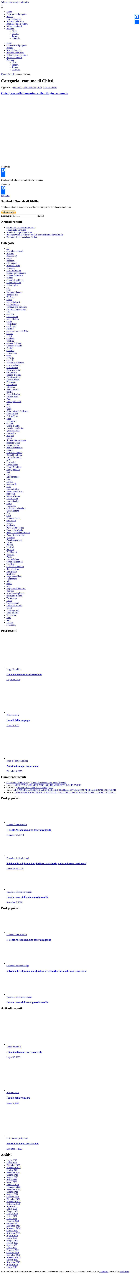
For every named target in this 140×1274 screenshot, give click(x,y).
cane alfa (10, 314)
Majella (9, 481)
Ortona (9, 523)
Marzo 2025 (11, 1163)
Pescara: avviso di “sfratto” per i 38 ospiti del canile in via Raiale (34, 235)
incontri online (12, 445)
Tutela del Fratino (14, 605)
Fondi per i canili (13, 401)
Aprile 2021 (11, 1216)
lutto (8, 479)
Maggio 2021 (12, 1214)
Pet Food (10, 549)
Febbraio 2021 (12, 1221)
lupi (8, 472)
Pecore (9, 542)
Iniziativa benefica (14, 448)
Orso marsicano (13, 518)
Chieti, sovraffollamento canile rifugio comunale (34, 93)
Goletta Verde (12, 416)
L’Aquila (16, 38)
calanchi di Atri (13, 302)
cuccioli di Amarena (15, 363)
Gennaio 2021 (12, 1223)
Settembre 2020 (13, 1233)
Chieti (14, 31)
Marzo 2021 (11, 1218)
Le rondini (11, 462)
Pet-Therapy (11, 552)
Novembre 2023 (13, 1167)
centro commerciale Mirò (17, 331)
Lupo (8, 474)
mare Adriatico (12, 489)
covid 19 (10, 358)
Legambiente (12, 465)
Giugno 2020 (12, 1240)
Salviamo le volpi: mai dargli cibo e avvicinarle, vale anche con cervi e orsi (46, 863)
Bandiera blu (12, 295)
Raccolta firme (12, 569)
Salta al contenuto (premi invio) (15, 2)
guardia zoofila (12, 431)
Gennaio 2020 (12, 1252)
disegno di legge (13, 375)
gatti (8, 406)
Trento (9, 600)
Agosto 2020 (12, 1235)
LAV (8, 460)
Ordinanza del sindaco (16, 508)
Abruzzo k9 (11, 256)
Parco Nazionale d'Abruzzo (18, 532)
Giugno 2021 (12, 1211)
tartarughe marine (14, 596)
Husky (9, 438)
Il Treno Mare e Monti (16, 440)
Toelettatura (11, 598)
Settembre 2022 (13, 1189)
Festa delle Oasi (13, 394)
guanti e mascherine (15, 428)
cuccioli (9, 360)
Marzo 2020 (11, 1247)
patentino (10, 537)
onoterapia (11, 506)
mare (8, 486)
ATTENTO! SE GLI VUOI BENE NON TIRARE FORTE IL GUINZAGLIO (48, 785)
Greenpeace (11, 421)
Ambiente (10, 268)
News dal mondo (13, 19)
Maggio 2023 (12, 1177)
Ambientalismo (13, 265)
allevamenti (11, 263)
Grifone (9, 423)
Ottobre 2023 (12, 1170)
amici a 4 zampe (13, 270)
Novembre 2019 (13, 1257)
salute (8, 581)
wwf (8, 620)
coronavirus (11, 353)
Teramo (15, 36)
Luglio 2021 (11, 1209)
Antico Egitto (12, 285)
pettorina (10, 554)
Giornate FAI (12, 414)
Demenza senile (13, 370)
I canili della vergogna (16, 230)
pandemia (10, 525)
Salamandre (11, 579)
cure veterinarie (13, 365)
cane (8, 312)
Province (10, 29)
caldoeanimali (12, 304)
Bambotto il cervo (14, 292)
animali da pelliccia (14, 280)
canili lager (11, 326)
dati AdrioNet (12, 367)
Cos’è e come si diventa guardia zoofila (27, 897)
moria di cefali (12, 501)
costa (8, 355)
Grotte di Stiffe (13, 426)
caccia (9, 299)
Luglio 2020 (11, 1238)
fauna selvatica (12, 389)
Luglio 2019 (11, 1267)
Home (9, 12)
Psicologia (11, 564)
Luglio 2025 (11, 1160)
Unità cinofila (12, 613)
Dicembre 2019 (13, 1255)
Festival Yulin (12, 397)
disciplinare (11, 372)
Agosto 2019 (12, 1264)
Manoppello (11, 484)
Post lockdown (12, 559)
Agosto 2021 (12, 1206)
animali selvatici (13, 282)
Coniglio (10, 348)
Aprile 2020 (11, 1245)
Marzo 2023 (11, 1182)
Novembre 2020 (13, 1228)
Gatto (8, 409)
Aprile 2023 (11, 1180)
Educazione (11, 384)
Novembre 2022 (13, 1187)
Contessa (10, 350)
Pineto (9, 557)
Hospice (10, 435)
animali (9, 278)
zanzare (9, 622)
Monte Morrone (13, 496)
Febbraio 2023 (12, 1184)
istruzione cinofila (14, 452)
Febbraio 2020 (12, 1250)
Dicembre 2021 (13, 1199)
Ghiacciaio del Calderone (17, 411)
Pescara (15, 33)
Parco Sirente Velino (15, 535)
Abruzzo (10, 253)
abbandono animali (14, 251)
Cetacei (9, 333)
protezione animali (14, 562)
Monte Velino (12, 498)
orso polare (11, 520)
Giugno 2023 (12, 1175)
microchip (10, 494)
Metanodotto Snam (14, 491)
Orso (8, 515)
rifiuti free (10, 574)
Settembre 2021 (13, 1204)
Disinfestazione (13, 377)
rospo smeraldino (14, 576)
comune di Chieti (13, 343)
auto (8, 290)
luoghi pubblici (13, 469)
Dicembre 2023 (13, 1165)
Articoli (9, 16)
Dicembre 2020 (13, 1226)
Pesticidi (10, 547)
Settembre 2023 (13, 1172)
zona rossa (11, 625)
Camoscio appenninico (16, 309)
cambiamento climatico (16, 307)
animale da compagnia (16, 273)
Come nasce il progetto (16, 14)
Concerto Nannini (14, 346)
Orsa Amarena (12, 511)
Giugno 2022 (12, 1192)
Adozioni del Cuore (15, 21)
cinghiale (10, 338)
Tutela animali (12, 603)
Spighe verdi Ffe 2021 (16, 588)
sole (8, 586)
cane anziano (12, 316)
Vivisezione (11, 615)
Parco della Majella (14, 530)
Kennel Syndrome (14, 455)
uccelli (9, 608)
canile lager (11, 324)
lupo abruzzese (12, 477)
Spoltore (10, 591)
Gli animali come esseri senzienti (20, 227)
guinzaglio (11, 433)
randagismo (11, 571)
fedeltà (9, 392)
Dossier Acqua (12, 380)
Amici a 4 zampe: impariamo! (19, 232)
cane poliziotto (12, 319)
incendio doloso (13, 443)
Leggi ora (5, 195)
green (8, 418)
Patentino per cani (14, 540)
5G (7, 248)
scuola (9, 583)
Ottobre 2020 (12, 1230)
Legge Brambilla (13, 467)
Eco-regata (11, 382)
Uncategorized (12, 610)
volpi (8, 617)
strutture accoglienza (15, 593)
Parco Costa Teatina (15, 528)
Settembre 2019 (13, 1262)
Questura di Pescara (15, 566)
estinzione (10, 387)
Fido (8, 399)
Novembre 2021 (13, 1201)
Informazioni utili (14, 26)
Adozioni (10, 261)
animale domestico (14, 275)
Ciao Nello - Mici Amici (17, 782)
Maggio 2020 (12, 1243)
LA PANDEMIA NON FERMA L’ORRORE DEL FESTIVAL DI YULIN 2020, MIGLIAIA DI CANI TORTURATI (65, 790)
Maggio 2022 (12, 1194)
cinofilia (10, 341)
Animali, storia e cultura (17, 24)
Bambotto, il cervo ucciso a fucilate (21, 237)
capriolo (10, 329)
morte (8, 503)
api (7, 287)
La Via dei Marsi (13, 457)
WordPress (124, 1271)
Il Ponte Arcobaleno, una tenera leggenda (48, 782)
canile (9, 321)
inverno (9, 450)
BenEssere (11, 297)
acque (8, 258)
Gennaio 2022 (12, 1197)
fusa (8, 404)
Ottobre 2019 (12, 1260)
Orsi (8, 513)
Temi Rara (103, 1271)
